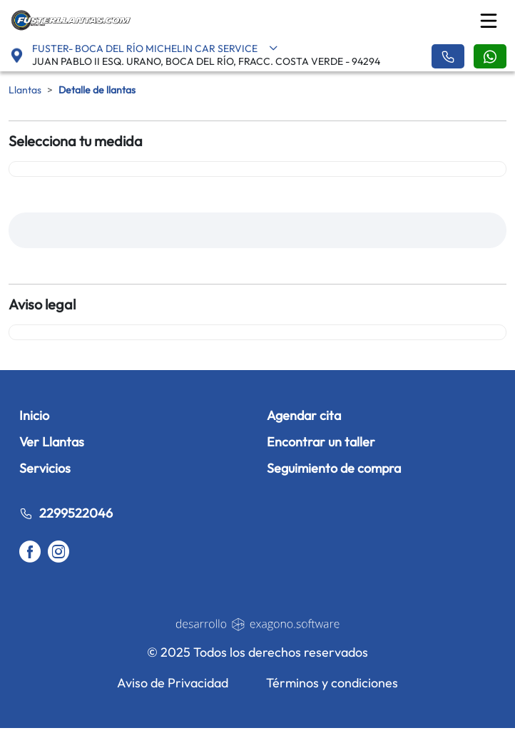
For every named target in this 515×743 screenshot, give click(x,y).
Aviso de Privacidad (172, 683)
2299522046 (66, 513)
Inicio (34, 415)
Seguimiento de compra (334, 468)
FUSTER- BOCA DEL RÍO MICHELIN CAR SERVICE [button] (155, 48)
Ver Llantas (51, 442)
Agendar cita (304, 415)
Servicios (45, 468)
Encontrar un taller (321, 442)
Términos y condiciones (332, 683)
